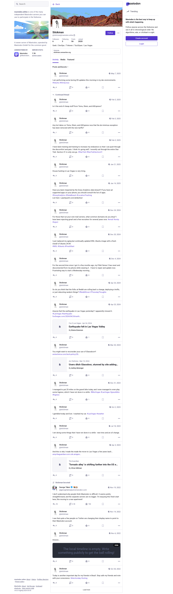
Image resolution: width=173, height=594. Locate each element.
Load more (86, 590)
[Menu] (118, 33)
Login (141, 44)
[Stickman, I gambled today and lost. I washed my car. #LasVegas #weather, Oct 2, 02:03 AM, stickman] (86, 413)
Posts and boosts (61, 67)
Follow (110, 33)
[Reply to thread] (55, 110)
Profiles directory (42, 579)
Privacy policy (19, 581)
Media (62, 60)
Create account (142, 38)
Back (56, 4)
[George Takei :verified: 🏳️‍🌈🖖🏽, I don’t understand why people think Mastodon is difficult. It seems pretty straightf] (86, 493)
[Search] (31, 4)
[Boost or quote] (71, 87)
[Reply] (55, 87)
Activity (56, 60)
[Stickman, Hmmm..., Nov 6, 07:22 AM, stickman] (86, 547)
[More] (119, 87)
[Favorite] (87, 87)
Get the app (31, 586)
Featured (70, 60)
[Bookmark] (102, 87)
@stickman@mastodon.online (64, 35)
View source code (28, 588)
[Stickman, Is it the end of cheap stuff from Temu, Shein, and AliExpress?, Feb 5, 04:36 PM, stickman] (86, 103)
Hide (116, 545)
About (28, 579)
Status (33, 579)
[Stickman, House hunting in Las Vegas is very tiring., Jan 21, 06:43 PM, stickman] (86, 170)
